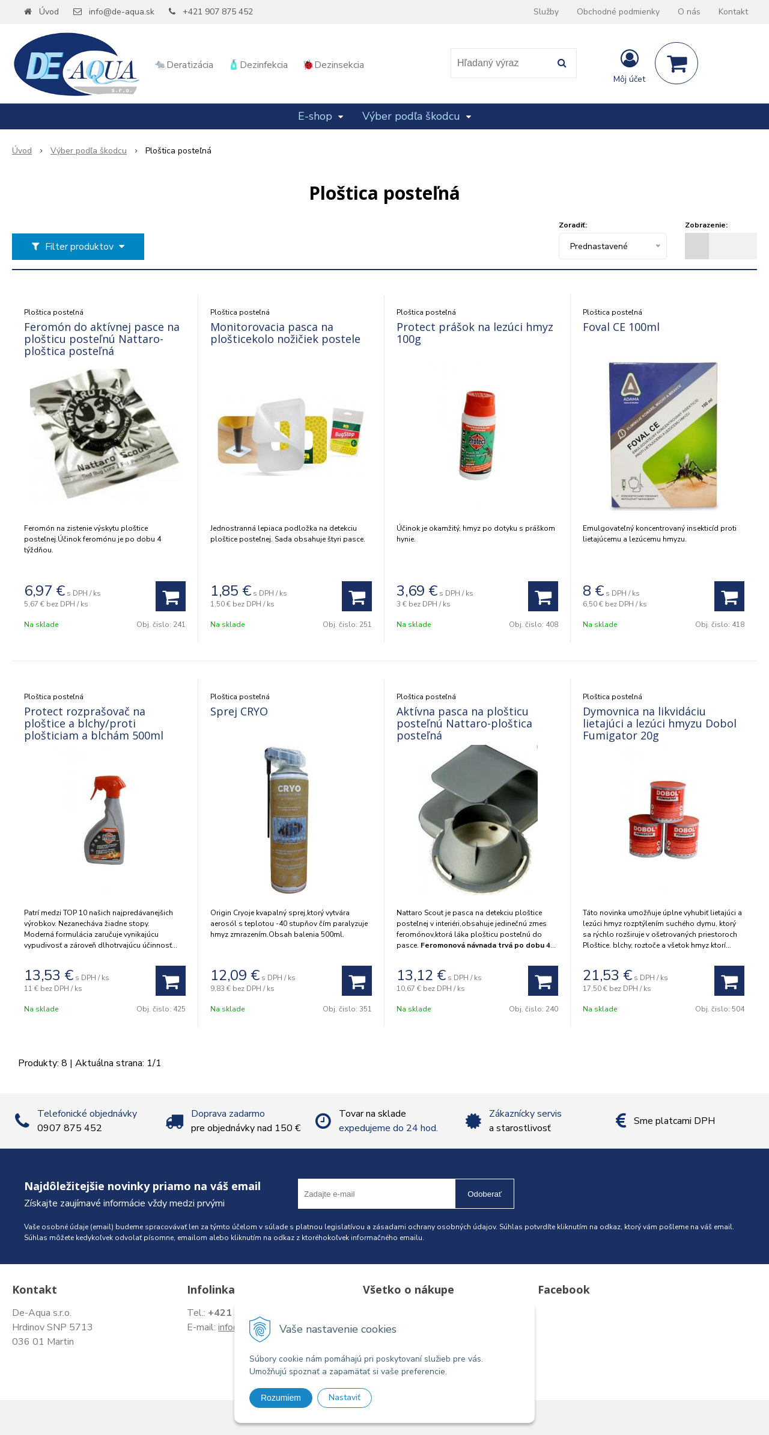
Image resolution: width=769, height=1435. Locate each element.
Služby (546, 11)
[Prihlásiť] (629, 65)
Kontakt (733, 11)
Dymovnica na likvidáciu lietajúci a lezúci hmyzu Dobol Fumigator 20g (660, 723)
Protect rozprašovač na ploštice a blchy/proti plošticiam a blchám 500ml (93, 723)
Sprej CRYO (239, 711)
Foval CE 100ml (621, 326)
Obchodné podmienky (618, 11)
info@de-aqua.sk (121, 11)
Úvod (49, 11)
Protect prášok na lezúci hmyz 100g (475, 332)
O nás (689, 11)
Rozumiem (281, 1398)
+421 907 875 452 (218, 11)
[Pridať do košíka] (171, 596)
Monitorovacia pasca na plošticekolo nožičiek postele (285, 332)
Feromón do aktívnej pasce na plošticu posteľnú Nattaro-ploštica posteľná (102, 338)
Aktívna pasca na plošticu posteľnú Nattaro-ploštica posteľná (464, 723)
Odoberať (484, 1194)
